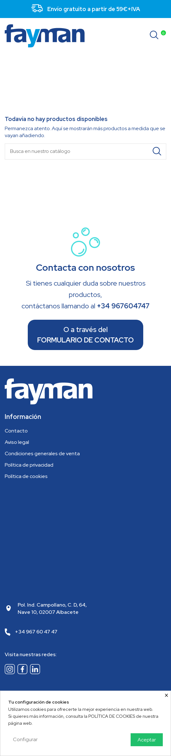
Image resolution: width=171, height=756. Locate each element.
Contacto (16, 430)
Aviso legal (17, 442)
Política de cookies (26, 476)
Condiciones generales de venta (42, 453)
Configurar (25, 739)
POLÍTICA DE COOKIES (111, 716)
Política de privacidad (29, 465)
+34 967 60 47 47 (36, 631)
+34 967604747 (123, 306)
